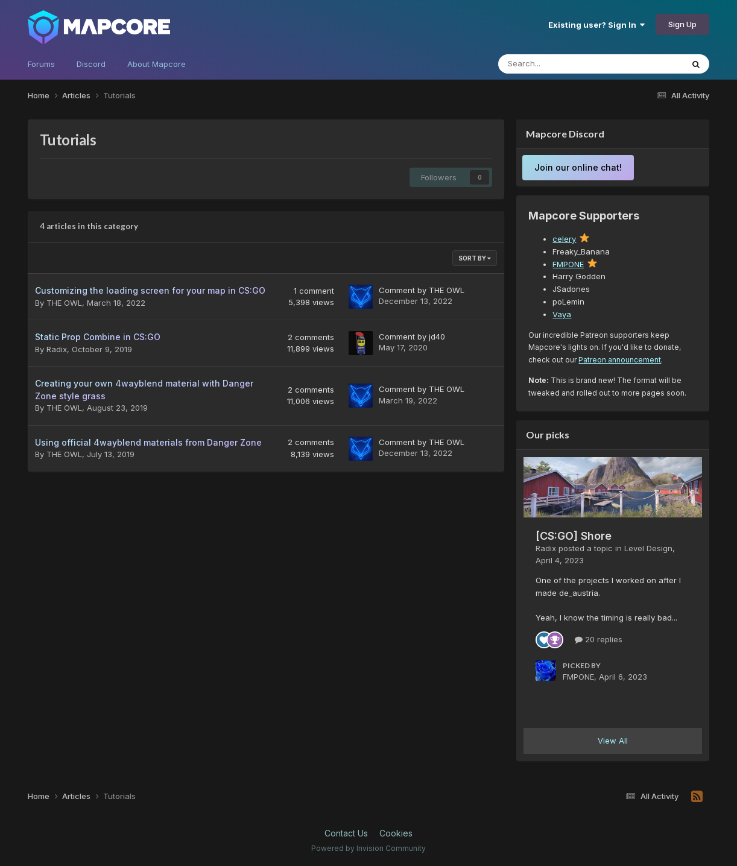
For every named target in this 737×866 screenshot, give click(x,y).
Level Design (648, 548)
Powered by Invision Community (368, 848)
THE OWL (64, 303)
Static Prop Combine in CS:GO (97, 337)
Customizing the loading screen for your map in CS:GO (150, 290)
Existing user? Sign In (596, 25)
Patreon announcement (619, 359)
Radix (56, 349)
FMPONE (568, 264)
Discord (91, 64)
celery (564, 239)
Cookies (396, 833)
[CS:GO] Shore (574, 535)
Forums (41, 64)
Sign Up (682, 24)
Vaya (561, 314)
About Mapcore (156, 64)
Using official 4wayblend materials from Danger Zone (148, 442)
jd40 (437, 336)
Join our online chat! (578, 167)
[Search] (565, 64)
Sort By (474, 258)
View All (613, 740)
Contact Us (346, 833)
